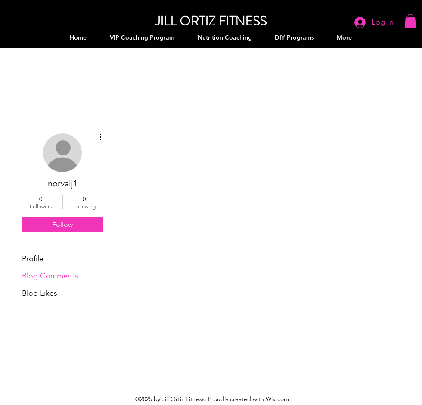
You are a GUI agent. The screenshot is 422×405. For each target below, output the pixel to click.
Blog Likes (39, 293)
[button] (410, 21)
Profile (32, 258)
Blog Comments (50, 276)
